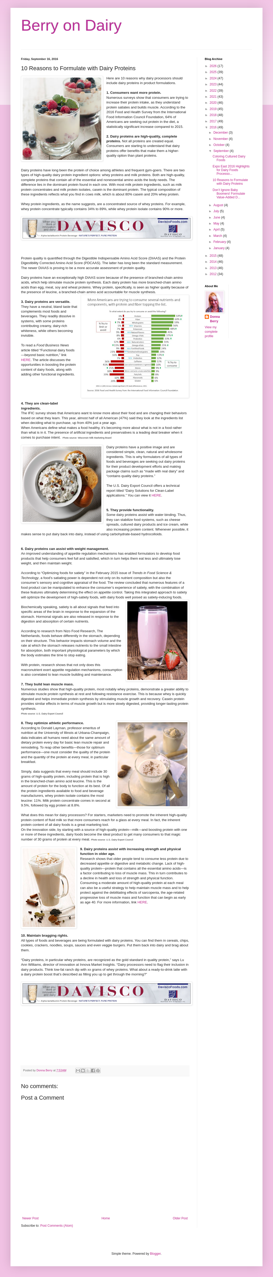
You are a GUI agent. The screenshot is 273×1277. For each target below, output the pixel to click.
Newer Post (30, 1218)
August (218, 205)
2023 (214, 84)
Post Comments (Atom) (56, 1225)
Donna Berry (215, 319)
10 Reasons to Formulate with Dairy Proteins (230, 181)
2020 (214, 103)
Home (106, 1218)
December (221, 132)
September (221, 151)
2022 (214, 90)
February (220, 242)
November (221, 139)
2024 (214, 78)
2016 (214, 127)
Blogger (155, 1254)
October (219, 145)
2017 (214, 121)
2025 (214, 72)
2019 (214, 109)
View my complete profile (211, 331)
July (216, 211)
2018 (214, 115)
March (218, 236)
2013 (214, 268)
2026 (214, 66)
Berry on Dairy (71, 25)
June (217, 217)
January (219, 248)
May (216, 223)
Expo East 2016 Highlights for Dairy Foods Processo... (231, 170)
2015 (214, 256)
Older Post (180, 1218)
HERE (26, 360)
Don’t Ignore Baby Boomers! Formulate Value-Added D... (229, 193)
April (216, 229)
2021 (214, 97)
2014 (214, 262)
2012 (214, 274)
